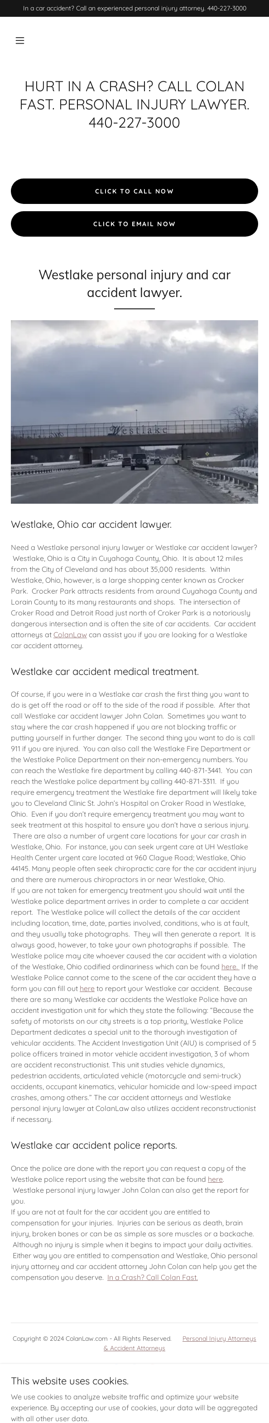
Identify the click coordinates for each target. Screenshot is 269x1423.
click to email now (134, 224)
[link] (116, 1369)
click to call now (134, 191)
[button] (20, 40)
